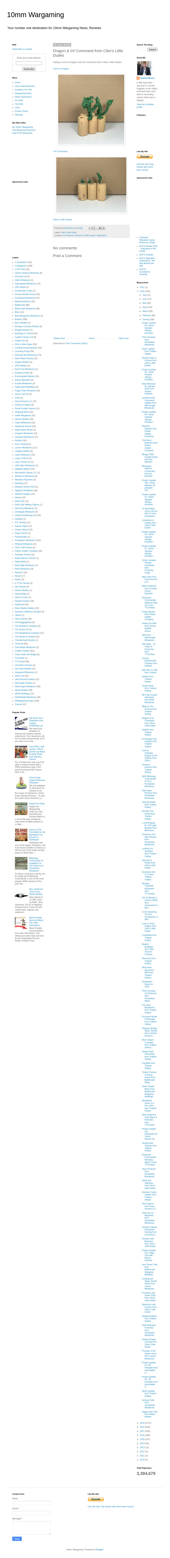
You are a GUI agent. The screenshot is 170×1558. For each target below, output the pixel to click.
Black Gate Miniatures (25, 308)
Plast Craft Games (23, 547)
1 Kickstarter (21, 262)
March (145, 311)
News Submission (23, 97)
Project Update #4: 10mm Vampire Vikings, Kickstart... (149, 417)
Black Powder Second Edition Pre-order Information (36, 921)
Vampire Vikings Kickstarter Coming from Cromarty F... (149, 1231)
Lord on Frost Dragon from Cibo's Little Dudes (149, 927)
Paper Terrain (21, 533)
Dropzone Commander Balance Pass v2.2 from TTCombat (149, 602)
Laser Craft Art (21, 458)
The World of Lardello (25, 636)
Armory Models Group (25, 294)
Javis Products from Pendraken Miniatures (149, 1173)
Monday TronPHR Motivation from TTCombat (148, 888)
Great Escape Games (25, 408)
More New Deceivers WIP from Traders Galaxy (148, 972)
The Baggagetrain (23, 622)
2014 (142, 1443)
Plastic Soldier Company (26, 551)
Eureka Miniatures (23, 383)
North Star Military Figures (27, 504)
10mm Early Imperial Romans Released (37, 780)
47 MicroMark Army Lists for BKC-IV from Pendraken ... (149, 512)
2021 (142, 287)
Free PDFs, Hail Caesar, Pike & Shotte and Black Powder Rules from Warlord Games (37, 752)
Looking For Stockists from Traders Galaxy (149, 852)
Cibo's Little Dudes (62, 219)
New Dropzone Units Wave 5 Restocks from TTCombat (149, 1120)
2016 (142, 1435)
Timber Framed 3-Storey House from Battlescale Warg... (149, 1077)
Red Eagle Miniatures (25, 565)
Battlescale (20, 305)
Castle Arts (20, 340)
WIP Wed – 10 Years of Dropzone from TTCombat (148, 649)
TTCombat (20, 661)
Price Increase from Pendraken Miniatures (148, 341)
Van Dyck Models (23, 668)
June (145, 299)
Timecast (19, 643)
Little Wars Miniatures (25, 465)
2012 (142, 1451)
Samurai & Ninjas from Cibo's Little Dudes (148, 864)
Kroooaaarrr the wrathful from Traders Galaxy (149, 743)
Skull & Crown (21, 597)
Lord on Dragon (61, 68)
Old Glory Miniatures (24, 508)
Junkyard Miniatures (24, 437)
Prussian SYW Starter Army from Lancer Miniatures (149, 1355)
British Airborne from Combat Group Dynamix (149, 590)
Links (17, 107)
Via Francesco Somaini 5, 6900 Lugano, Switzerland (85, 235)
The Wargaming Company (27, 633)
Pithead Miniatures (23, 544)
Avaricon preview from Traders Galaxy (149, 768)
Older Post (123, 338)
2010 (142, 1460)
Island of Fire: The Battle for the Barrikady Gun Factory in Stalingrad (37, 834)
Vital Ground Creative (25, 679)
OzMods (19, 519)
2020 (142, 291)
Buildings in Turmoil (24, 333)
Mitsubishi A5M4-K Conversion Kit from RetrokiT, (148, 471)
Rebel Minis (20, 561)
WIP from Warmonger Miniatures (148, 637)
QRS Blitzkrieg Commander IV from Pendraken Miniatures (149, 781)
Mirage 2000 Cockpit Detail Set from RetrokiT (150, 458)
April (144, 307)
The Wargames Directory (24, 130)
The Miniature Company (26, 626)
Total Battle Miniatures (25, 647)
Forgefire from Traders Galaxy (148, 1065)
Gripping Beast (22, 412)
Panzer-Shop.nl (22, 529)
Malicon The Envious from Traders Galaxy (149, 710)
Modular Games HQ (24, 487)
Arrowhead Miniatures (25, 298)
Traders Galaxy (22, 651)
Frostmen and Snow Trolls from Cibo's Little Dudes (149, 1297)
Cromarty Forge (22, 351)
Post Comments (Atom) (77, 343)
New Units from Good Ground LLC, (149, 579)
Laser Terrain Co (22, 462)
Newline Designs (22, 494)
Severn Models (22, 590)
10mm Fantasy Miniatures (27, 273)
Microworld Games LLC (26, 472)
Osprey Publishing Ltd (25, 515)
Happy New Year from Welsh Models (150, 1414)
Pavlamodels (21, 537)
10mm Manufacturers (25, 86)
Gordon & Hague (23, 405)
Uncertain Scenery (23, 665)
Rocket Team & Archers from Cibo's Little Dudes (149, 362)
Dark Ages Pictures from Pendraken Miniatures (149, 794)
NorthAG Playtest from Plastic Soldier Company (149, 431)
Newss (18, 497)
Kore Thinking (21, 444)
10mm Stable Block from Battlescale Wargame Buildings (148, 1091)
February (146, 315)
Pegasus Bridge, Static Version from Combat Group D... (149, 1032)
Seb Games (20, 586)
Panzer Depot (21, 526)
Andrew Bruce (147, 78)
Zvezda (18, 704)
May (144, 303)
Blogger (99, 1549)
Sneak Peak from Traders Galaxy (149, 688)
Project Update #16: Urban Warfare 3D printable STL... (149, 485)
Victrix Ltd (19, 676)
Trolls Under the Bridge (25, 654)
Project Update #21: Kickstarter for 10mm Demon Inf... (150, 1134)
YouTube (19, 104)
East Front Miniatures (22, 133)
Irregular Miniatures (24, 433)
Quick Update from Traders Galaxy (149, 351)
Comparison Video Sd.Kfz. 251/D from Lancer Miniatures (149, 1284)
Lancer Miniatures (23, 447)
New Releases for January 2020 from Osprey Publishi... (148, 389)
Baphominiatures (23, 301)
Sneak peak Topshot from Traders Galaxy (149, 1147)
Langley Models (22, 451)
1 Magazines (21, 266)
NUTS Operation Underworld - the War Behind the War (147, 262)
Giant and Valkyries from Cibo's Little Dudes (149, 1184)
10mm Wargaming (35, 15)
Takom (18, 615)
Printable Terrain (22, 554)
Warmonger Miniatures (25, 686)
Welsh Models (21, 690)
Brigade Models (22, 330)
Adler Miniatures (22, 280)
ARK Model (20, 287)
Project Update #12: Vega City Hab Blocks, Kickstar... (149, 1255)
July (144, 295)
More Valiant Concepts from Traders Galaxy (149, 1044)
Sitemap (19, 114)
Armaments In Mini (23, 291)
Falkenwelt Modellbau (25, 387)
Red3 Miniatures (22, 569)
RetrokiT (19, 572)
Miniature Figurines (24, 479)
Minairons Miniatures (24, 476)
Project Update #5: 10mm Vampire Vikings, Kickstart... (149, 374)
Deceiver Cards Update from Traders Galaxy (149, 1196)
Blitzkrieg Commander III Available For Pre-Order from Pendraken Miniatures (36, 864)
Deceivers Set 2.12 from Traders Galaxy (148, 876)
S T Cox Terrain (22, 583)
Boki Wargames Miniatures (27, 316)
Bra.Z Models (21, 323)
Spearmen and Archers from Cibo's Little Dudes (149, 1308)
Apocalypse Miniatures (25, 283)
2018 (142, 1427)
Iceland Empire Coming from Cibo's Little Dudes (149, 1343)
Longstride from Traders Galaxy (149, 937)
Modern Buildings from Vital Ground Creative (147, 949)
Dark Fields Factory (24, 358)
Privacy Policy (21, 111)
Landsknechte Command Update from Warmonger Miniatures (149, 403)
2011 (142, 1455)
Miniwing (19, 483)
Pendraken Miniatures (25, 540)
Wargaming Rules (23, 93)
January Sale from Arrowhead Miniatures (148, 1404)
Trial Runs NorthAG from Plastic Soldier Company (150, 445)
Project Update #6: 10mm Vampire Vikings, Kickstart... (149, 328)
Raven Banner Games (25, 558)
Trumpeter (20, 658)
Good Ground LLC (23, 401)
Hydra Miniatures (23, 422)
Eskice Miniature (22, 380)
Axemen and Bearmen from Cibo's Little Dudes (149, 1242)
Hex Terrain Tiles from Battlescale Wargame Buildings (150, 1269)
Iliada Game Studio (24, 430)
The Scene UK (22, 629)
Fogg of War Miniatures (26, 390)
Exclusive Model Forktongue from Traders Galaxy (149, 1020)
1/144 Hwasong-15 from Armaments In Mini (150, 916)
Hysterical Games (23, 426)
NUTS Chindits (146, 255)
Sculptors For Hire (23, 89)
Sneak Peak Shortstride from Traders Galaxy (149, 1055)
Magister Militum (22, 469)
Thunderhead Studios (25, 640)
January (146, 319)
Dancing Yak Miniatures (26, 355)
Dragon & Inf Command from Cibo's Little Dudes (149, 722)
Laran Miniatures (22, 455)
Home (91, 338)
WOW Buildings (22, 693)
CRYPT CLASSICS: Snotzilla (144, 272)
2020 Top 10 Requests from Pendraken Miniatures (148, 1218)
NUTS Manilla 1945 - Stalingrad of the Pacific (148, 248)
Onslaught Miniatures (25, 512)
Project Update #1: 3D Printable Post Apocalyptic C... (150, 1382)
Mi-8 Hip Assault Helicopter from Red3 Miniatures (149, 699)
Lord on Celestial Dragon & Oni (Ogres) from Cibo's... (149, 755)
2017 (142, 1431)
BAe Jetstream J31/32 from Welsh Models (36, 891)
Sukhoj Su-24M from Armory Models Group (149, 627)
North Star (20, 501)
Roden (18, 579)
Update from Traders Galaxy (148, 679)
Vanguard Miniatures (24, 672)
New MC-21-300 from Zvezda (149, 671)
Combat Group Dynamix (26, 348)
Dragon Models (22, 362)
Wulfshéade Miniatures (25, 697)
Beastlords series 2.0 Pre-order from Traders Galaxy (149, 1105)
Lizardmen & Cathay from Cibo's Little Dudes (149, 524)
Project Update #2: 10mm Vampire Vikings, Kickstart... (149, 537)
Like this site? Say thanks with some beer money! (145, 167)
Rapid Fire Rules (37, 803)
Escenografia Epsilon (25, 376)
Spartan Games (22, 601)
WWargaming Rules (24, 701)
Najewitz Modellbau (24, 490)
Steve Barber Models (25, 608)
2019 (142, 1423)
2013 (142, 1447)
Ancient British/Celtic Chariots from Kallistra (149, 662)
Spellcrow (19, 604)
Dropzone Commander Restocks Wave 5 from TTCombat (149, 1160)
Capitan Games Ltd (24, 337)
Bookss (18, 319)
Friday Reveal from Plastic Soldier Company (149, 616)
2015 (142, 1439)
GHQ (17, 398)
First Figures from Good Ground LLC (149, 1206)
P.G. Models (20, 522)
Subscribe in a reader (22, 49)
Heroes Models (22, 419)
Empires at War (22, 373)
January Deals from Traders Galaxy (149, 804)
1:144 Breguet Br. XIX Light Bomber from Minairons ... (149, 827)
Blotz (17, 312)
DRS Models (21, 365)
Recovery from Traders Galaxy (149, 961)
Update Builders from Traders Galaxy (149, 1318)
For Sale (19, 100)
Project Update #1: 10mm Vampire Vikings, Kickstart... (149, 551)
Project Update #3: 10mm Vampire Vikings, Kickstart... (149, 499)
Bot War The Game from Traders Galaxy (148, 815)
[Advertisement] (29, 157)
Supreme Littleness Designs (28, 611)
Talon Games (21, 619)
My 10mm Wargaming (22, 127)
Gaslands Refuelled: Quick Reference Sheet (147, 240)
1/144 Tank (20, 269)
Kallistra (18, 440)
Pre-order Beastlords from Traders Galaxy (149, 1009)
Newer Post (59, 338)
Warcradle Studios (23, 683)
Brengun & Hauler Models (27, 326)
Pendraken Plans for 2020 (147, 984)
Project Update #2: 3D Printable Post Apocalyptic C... (150, 1367)
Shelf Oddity (20, 594)
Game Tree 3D (22, 394)
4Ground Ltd (21, 276)
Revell (18, 576)
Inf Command (60, 151)
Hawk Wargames (23, 415)
